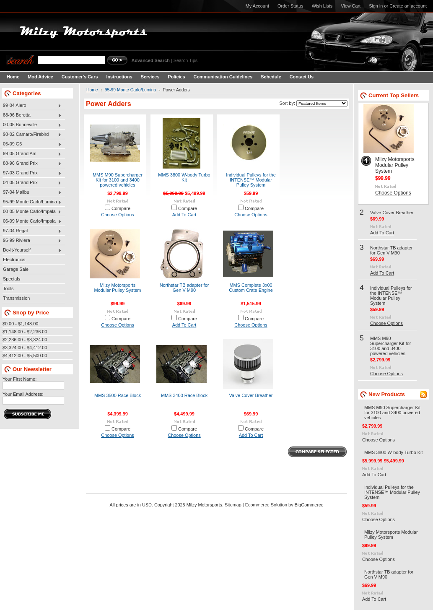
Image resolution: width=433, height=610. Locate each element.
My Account (257, 5)
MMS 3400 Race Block (184, 395)
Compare (120, 208)
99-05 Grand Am (32, 154)
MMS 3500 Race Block (117, 395)
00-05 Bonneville (32, 125)
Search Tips (185, 60)
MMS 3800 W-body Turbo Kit (184, 177)
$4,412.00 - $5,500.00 (25, 355)
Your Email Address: (23, 394)
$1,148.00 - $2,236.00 (25, 331)
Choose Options (117, 214)
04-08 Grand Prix (32, 183)
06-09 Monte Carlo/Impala (32, 221)
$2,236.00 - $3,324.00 (25, 339)
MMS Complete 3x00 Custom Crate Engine (251, 288)
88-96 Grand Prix (32, 163)
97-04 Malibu (32, 192)
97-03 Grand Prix (32, 173)
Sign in (376, 5)
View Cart (350, 5)
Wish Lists (322, 5)
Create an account (408, 5)
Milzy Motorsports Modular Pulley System (117, 288)
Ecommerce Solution (266, 504)
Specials (11, 278)
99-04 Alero (32, 106)
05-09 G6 (32, 144)
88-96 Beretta (32, 115)
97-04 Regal (32, 231)
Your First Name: (19, 379)
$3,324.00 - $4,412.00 (25, 347)
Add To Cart (184, 214)
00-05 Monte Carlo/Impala (32, 212)
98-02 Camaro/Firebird (32, 135)
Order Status (290, 5)
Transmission (16, 298)
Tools (8, 288)
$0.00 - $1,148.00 (20, 323)
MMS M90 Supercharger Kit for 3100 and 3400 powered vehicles (118, 179)
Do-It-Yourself (32, 250)
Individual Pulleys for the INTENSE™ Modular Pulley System (251, 179)
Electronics (14, 259)
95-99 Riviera (32, 241)
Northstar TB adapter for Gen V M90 (184, 288)
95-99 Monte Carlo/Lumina (32, 202)
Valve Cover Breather (251, 395)
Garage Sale (16, 269)
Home (92, 90)
